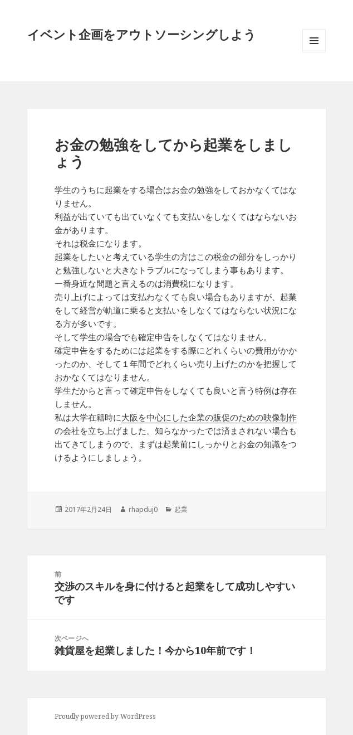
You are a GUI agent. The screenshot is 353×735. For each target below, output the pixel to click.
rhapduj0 (143, 509)
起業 (181, 509)
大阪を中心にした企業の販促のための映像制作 (209, 417)
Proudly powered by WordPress (105, 716)
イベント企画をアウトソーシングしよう (141, 34)
